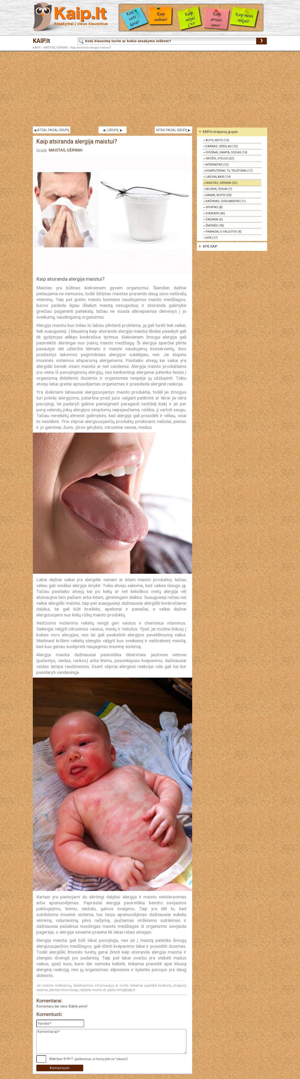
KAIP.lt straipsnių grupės (220, 132)
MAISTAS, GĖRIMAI (55, 47)
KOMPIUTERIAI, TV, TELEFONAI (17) (229, 170)
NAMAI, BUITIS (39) (219, 195)
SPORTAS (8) (214, 207)
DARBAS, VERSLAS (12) (222, 146)
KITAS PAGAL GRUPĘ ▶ (173, 130)
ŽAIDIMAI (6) (214, 219)
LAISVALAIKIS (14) (218, 176)
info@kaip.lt (126, 990)
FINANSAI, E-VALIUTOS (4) (223, 231)
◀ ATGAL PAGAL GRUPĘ (51, 130)
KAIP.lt (41, 41)
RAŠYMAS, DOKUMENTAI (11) (226, 201)
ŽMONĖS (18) (215, 225)
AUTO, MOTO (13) (217, 140)
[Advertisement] (150, 89)
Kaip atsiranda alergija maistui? (90, 47)
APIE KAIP (210, 246)
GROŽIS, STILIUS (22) (220, 158)
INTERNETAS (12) (217, 164)
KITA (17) (212, 237)
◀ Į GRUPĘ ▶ (113, 130)
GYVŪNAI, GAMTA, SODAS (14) (226, 152)
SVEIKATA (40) (215, 213)
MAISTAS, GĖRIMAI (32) (221, 183)
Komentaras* (111, 1041)
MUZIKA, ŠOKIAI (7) (219, 189)
